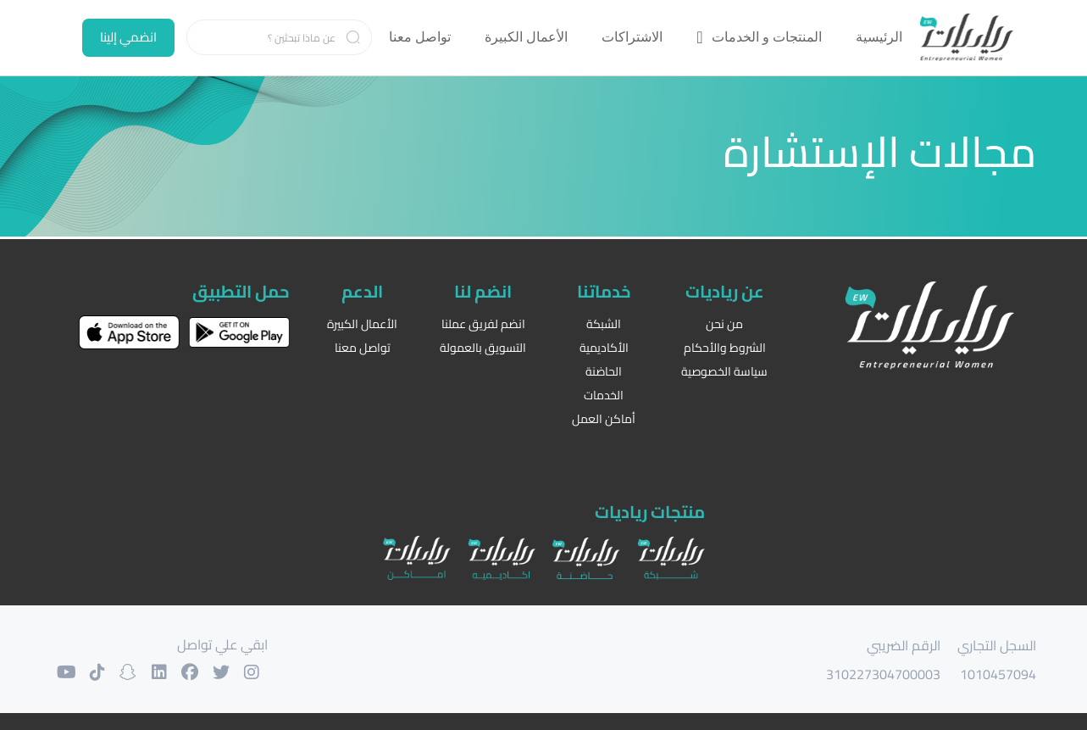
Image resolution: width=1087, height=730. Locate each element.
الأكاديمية (604, 345)
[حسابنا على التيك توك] (102, 671)
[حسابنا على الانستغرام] (271, 671)
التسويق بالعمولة (483, 345)
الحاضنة (603, 369)
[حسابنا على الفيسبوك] (203, 671)
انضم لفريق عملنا (483, 322)
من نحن (724, 322)
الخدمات (604, 393)
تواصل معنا (363, 345)
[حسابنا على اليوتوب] (68, 671)
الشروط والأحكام (725, 345)
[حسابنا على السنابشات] (136, 671)
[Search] (279, 37)
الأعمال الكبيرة (362, 322)
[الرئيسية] (966, 37)
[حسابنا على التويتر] (237, 671)
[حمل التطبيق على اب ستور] (129, 330)
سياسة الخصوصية (724, 369)
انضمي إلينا (128, 37)
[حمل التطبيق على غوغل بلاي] (239, 329)
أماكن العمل (603, 417)
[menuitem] (879, 37)
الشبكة (603, 322)
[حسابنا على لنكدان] (169, 671)
